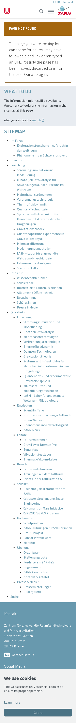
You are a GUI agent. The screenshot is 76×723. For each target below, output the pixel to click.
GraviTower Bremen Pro (40, 445)
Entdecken (24, 405)
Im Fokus (17, 141)
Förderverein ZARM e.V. (39, 562)
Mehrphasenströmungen (34, 194)
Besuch (22, 464)
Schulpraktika (33, 523)
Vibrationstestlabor (37, 454)
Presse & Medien (28, 307)
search (36, 120)
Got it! (38, 713)
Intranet (68, 2)
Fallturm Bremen (35, 440)
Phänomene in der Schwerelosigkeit (42, 155)
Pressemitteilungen (37, 587)
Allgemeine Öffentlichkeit (35, 293)
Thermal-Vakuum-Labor (40, 459)
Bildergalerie (33, 592)
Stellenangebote (35, 557)
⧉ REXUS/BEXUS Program (41, 513)
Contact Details (23, 655)
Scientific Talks (27, 268)
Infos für (16, 273)
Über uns (17, 160)
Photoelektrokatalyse (39, 332)
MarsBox (29, 543)
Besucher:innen (27, 297)
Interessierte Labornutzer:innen (39, 288)
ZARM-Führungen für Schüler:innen (48, 528)
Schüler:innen (26, 302)
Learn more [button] (12, 702)
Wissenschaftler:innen (32, 278)
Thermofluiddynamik (31, 204)
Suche (15, 596)
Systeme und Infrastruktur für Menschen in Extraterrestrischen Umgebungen (39, 219)
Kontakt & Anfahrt (36, 577)
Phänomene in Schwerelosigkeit (46, 425)
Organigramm (33, 552)
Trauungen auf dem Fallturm (43, 474)
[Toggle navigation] (51, 11)
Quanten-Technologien (33, 209)
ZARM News (32, 430)
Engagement (33, 567)
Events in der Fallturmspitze (43, 479)
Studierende (25, 283)
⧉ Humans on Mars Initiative (43, 508)
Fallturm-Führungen (38, 469)
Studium (23, 484)
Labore (22, 435)
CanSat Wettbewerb (37, 538)
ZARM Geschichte (36, 572)
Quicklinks (18, 312)
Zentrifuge (31, 449)
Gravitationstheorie (31, 229)
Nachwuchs (25, 518)
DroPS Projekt (33, 533)
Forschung (18, 165)
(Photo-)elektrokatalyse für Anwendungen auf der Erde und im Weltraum (40, 185)
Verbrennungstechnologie (35, 199)
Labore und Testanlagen (34, 263)
